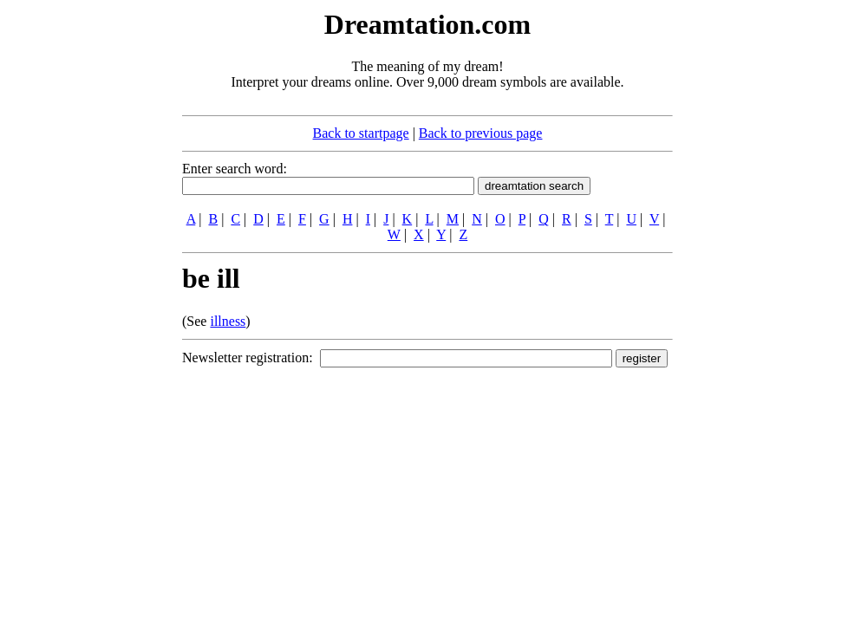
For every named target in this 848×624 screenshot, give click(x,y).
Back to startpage (361, 133)
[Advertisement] (76, 267)
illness (227, 321)
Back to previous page (481, 133)
